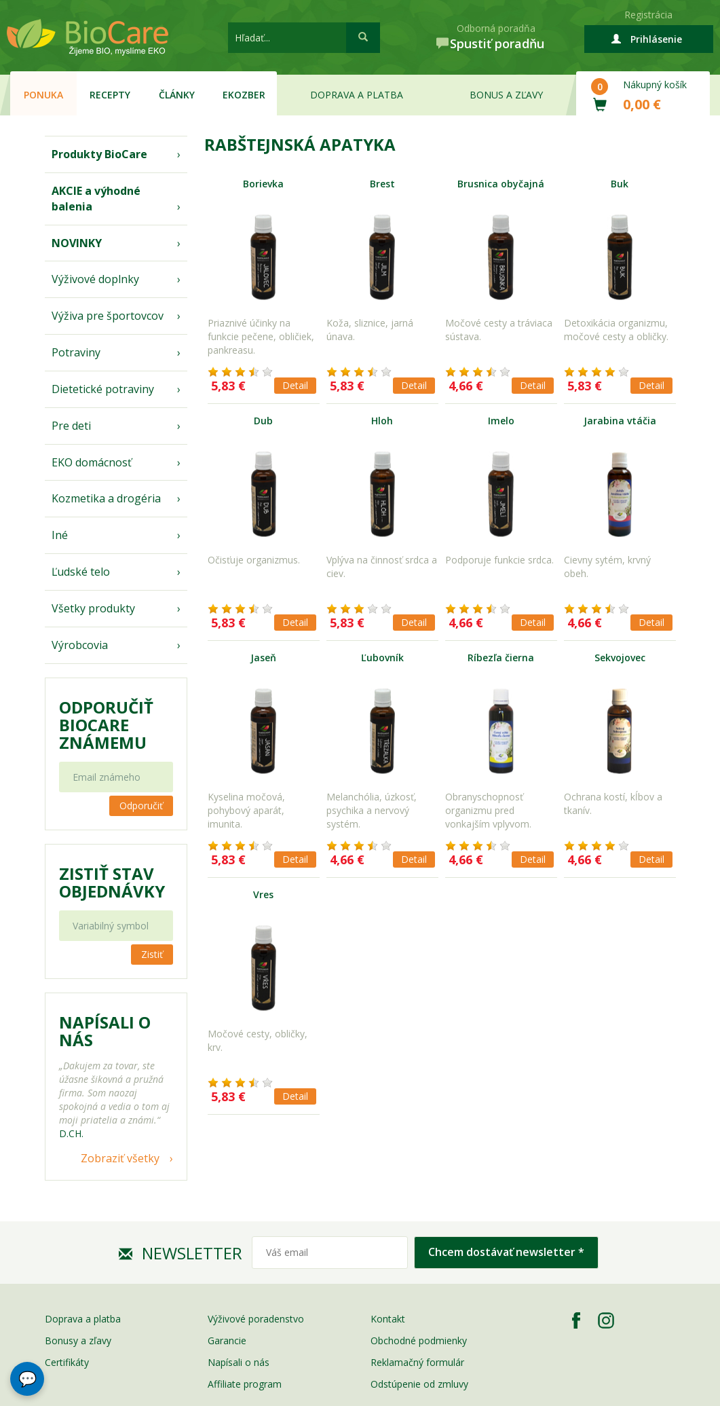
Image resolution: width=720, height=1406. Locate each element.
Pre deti (71, 425)
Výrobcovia (80, 644)
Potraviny (76, 352)
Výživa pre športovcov (108, 315)
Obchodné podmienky (419, 1340)
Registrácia (648, 14)
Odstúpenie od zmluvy (419, 1383)
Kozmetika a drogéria (106, 498)
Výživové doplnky (95, 279)
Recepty (110, 94)
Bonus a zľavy (506, 94)
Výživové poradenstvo (256, 1318)
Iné (60, 535)
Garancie (227, 1340)
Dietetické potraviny (103, 389)
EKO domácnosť (92, 462)
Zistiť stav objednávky (112, 882)
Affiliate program (245, 1383)
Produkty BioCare (99, 154)
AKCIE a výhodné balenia (96, 198)
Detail (295, 385)
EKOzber (244, 94)
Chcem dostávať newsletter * (506, 1251)
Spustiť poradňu (497, 43)
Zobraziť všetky (120, 1158)
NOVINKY (77, 243)
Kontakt (388, 1318)
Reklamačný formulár (417, 1362)
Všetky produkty (93, 608)
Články (177, 94)
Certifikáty (67, 1362)
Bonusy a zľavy (78, 1340)
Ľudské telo (81, 571)
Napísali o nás (238, 1362)
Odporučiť (141, 805)
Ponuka (43, 94)
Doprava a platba (356, 94)
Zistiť (152, 954)
